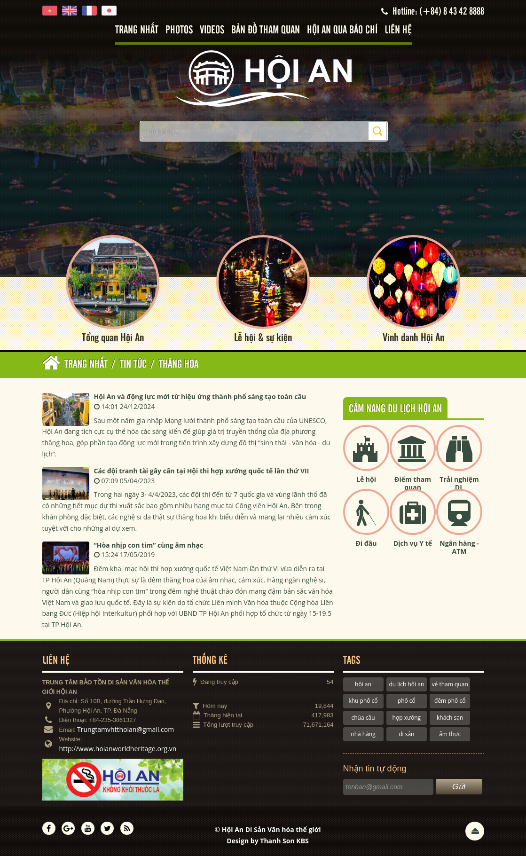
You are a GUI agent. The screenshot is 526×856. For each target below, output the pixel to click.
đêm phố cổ (449, 701)
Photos (179, 30)
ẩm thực (450, 734)
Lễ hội (366, 479)
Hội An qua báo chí (342, 30)
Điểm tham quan (412, 483)
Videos (212, 30)
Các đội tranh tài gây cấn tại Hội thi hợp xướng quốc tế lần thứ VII (201, 470)
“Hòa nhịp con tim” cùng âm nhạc (149, 545)
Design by (268, 840)
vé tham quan (450, 684)
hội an (363, 684)
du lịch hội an (406, 684)
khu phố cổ (362, 701)
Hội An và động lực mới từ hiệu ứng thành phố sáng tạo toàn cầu (200, 396)
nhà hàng (363, 734)
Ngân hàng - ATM (459, 547)
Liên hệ (398, 30)
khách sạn (450, 718)
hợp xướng (407, 718)
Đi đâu (366, 543)
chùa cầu (363, 718)
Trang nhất (136, 30)
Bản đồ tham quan (265, 30)
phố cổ (407, 701)
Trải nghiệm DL (459, 483)
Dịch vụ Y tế (412, 543)
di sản (406, 734)
